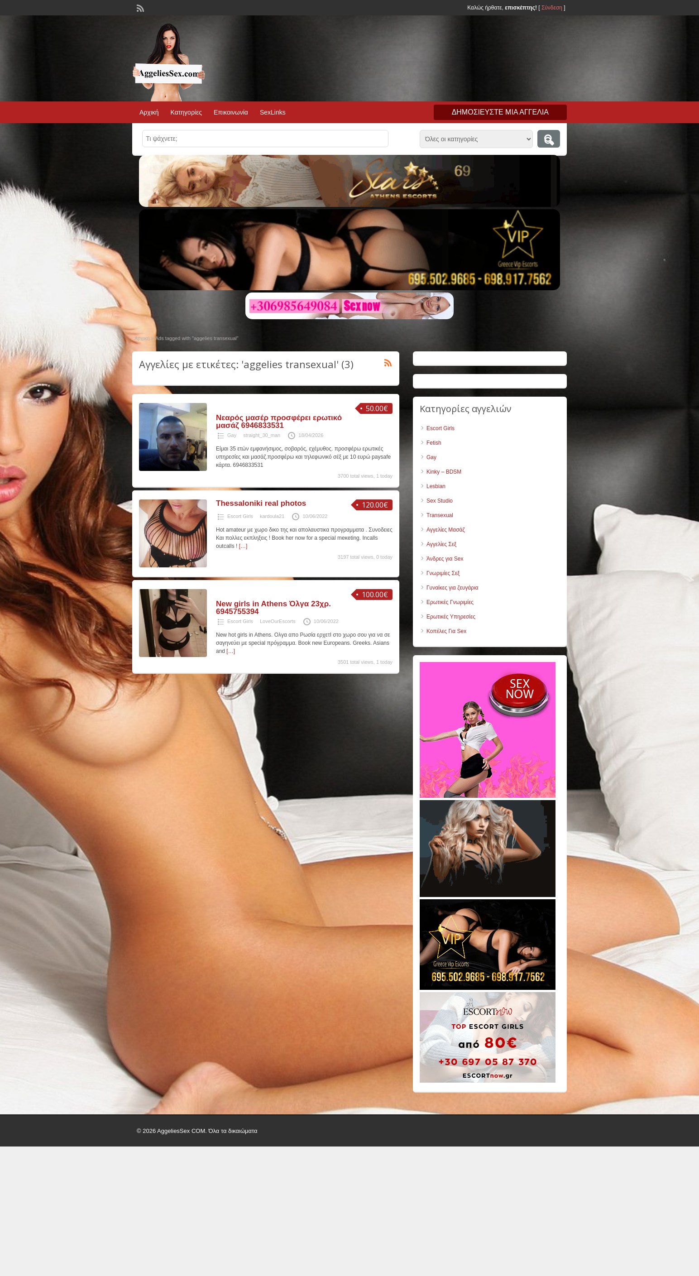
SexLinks (273, 112)
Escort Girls (240, 516)
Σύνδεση (551, 8)
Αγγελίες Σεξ (441, 544)
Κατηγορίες (186, 112)
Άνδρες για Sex (444, 559)
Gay (231, 435)
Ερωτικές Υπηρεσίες (450, 617)
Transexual (439, 515)
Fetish (433, 443)
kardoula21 (272, 516)
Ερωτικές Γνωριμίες (450, 602)
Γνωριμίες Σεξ (443, 573)
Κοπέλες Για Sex (446, 631)
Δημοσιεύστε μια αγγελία (500, 112)
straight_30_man (261, 435)
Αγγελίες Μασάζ (445, 530)
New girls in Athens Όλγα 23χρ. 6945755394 (273, 608)
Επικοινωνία (231, 112)
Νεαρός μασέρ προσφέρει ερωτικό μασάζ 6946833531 (279, 421)
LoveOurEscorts (278, 621)
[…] (243, 546)
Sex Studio (439, 501)
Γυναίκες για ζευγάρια (452, 588)
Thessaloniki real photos (261, 503)
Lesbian (435, 486)
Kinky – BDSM (443, 472)
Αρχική (149, 112)
